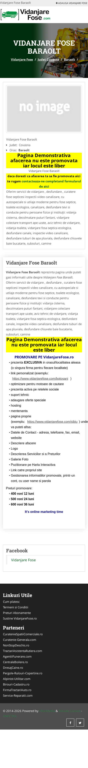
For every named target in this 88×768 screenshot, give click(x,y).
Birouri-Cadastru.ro (16, 684)
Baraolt (69, 59)
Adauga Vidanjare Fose (71, 3)
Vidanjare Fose (22, 59)
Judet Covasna (48, 59)
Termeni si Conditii (15, 607)
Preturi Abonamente (17, 613)
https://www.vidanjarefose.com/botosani (40, 378)
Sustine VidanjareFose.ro (20, 618)
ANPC (7, 716)
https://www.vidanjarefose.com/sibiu (52, 421)
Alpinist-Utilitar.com (16, 678)
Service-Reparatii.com (18, 695)
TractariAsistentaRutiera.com (22, 651)
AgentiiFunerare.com (17, 656)
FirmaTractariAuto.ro (17, 690)
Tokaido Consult (69, 711)
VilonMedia (47, 711)
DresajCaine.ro (13, 667)
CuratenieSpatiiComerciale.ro (23, 634)
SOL (14, 716)
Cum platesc (11, 601)
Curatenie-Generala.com (19, 639)
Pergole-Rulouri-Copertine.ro (22, 673)
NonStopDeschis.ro (16, 645)
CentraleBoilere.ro (15, 662)
